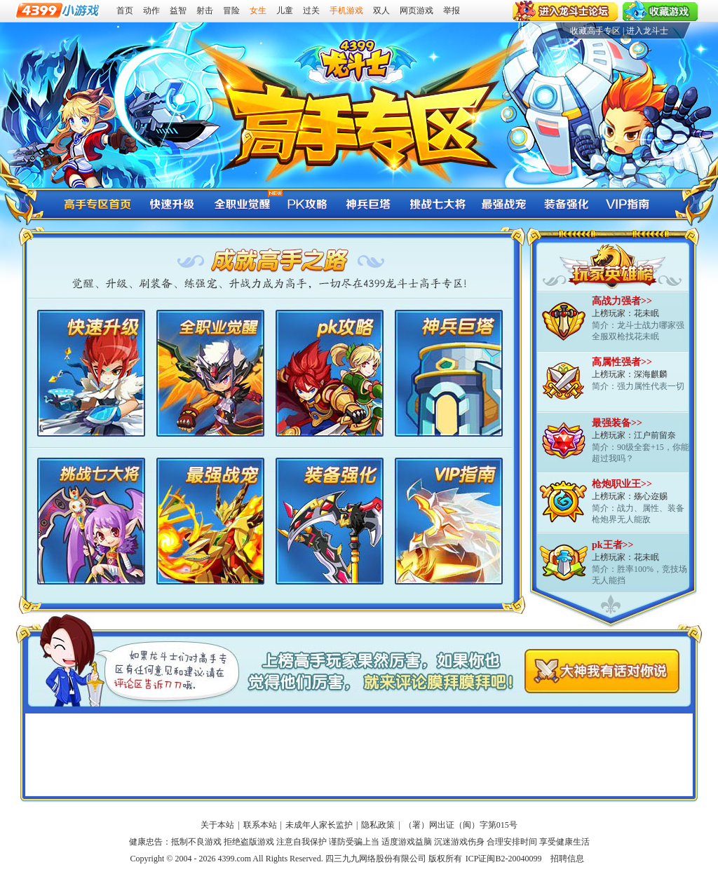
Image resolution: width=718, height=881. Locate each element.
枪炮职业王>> (622, 484)
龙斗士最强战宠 (502, 204)
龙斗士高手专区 (97, 204)
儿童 (284, 10)
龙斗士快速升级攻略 (172, 204)
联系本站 (260, 825)
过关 (311, 10)
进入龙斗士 (647, 31)
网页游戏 (416, 10)
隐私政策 (378, 825)
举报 (451, 10)
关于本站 (217, 825)
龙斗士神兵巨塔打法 (368, 204)
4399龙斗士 (355, 57)
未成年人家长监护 (319, 825)
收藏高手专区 (595, 31)
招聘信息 (567, 858)
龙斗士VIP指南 (628, 204)
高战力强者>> (622, 301)
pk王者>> (613, 545)
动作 (151, 10)
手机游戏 (346, 10)
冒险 (231, 10)
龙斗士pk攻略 (305, 204)
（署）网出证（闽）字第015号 (460, 825)
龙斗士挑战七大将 (435, 204)
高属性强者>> (622, 362)
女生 (258, 10)
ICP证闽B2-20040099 (504, 858)
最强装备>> (617, 423)
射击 (204, 10)
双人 (381, 10)
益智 (178, 10)
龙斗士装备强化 (565, 204)
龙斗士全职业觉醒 (239, 204)
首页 (124, 10)
